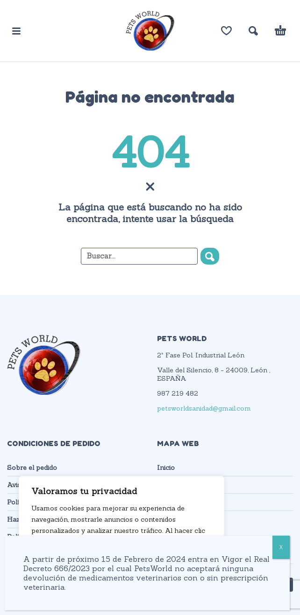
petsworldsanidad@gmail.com (204, 408)
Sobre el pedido (32, 467)
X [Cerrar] (281, 547)
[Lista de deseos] (226, 30)
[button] (16, 30)
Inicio (166, 467)
